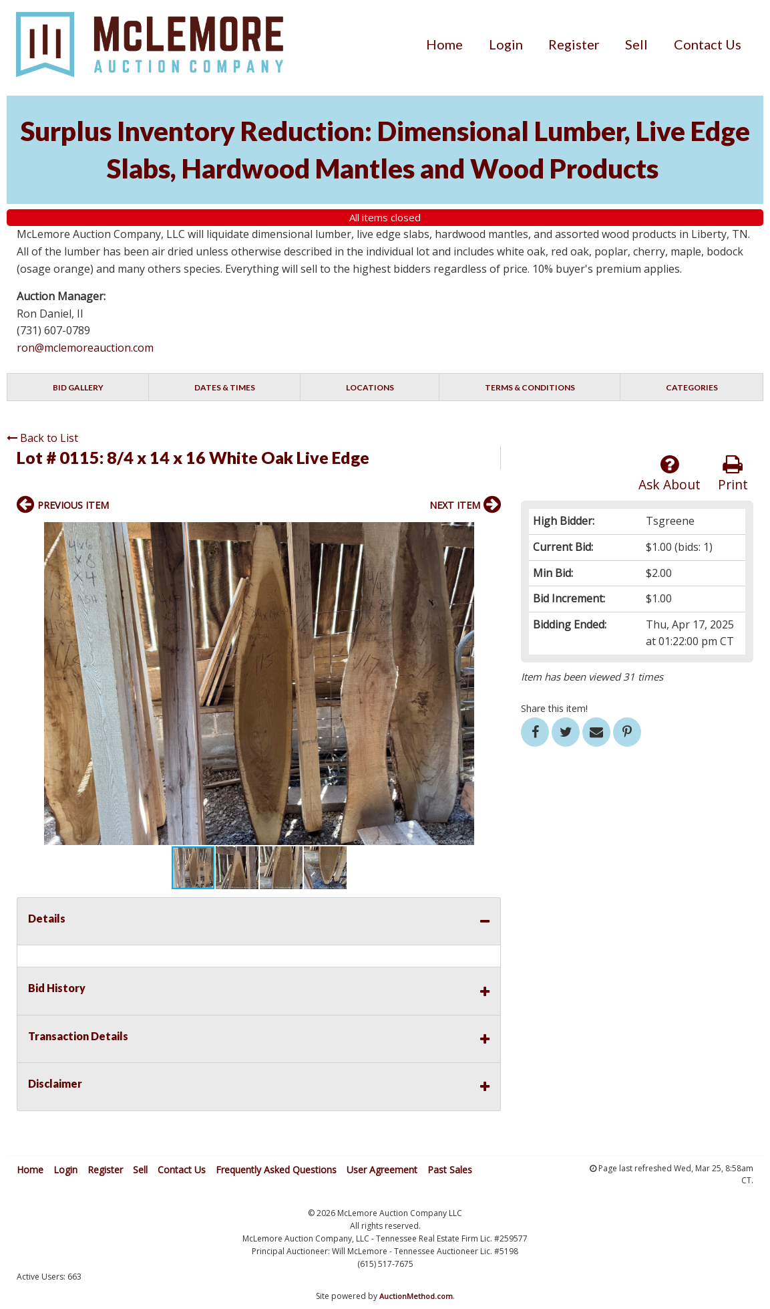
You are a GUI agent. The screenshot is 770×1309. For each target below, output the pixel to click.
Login (506, 44)
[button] (489, 534)
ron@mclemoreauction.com (85, 347)
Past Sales (449, 1169)
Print (733, 473)
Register (574, 44)
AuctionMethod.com (416, 1296)
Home (444, 44)
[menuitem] (444, 44)
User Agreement (382, 1169)
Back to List (42, 438)
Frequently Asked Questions (276, 1169)
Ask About (669, 473)
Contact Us (707, 44)
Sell (636, 44)
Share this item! (554, 708)
